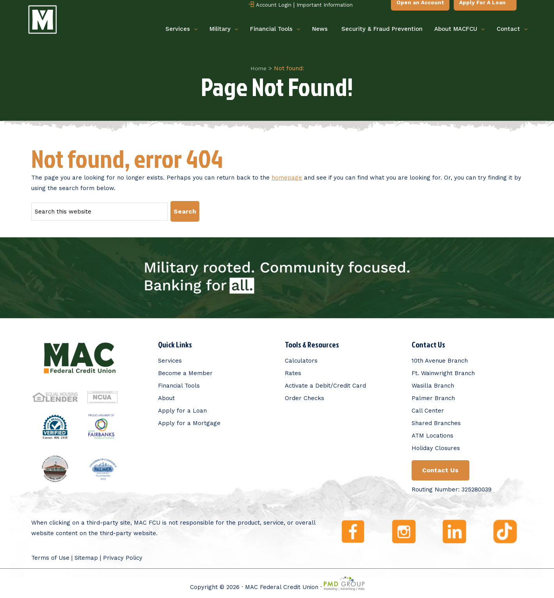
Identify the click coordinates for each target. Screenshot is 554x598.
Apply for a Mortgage (189, 422)
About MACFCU (459, 29)
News (320, 29)
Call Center (428, 410)
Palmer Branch (433, 397)
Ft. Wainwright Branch (443, 372)
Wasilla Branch (433, 385)
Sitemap (86, 557)
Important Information (324, 5)
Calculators (301, 360)
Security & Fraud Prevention (382, 29)
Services (181, 29)
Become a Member (185, 372)
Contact (512, 29)
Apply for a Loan (182, 410)
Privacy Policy (122, 557)
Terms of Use (50, 557)
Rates (293, 372)
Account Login (269, 5)
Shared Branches (436, 422)
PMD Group (344, 584)
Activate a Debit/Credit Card (325, 385)
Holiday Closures (436, 447)
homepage (287, 177)
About (166, 397)
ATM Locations (432, 435)
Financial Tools (275, 29)
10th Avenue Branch (440, 360)
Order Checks (304, 397)
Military (224, 29)
